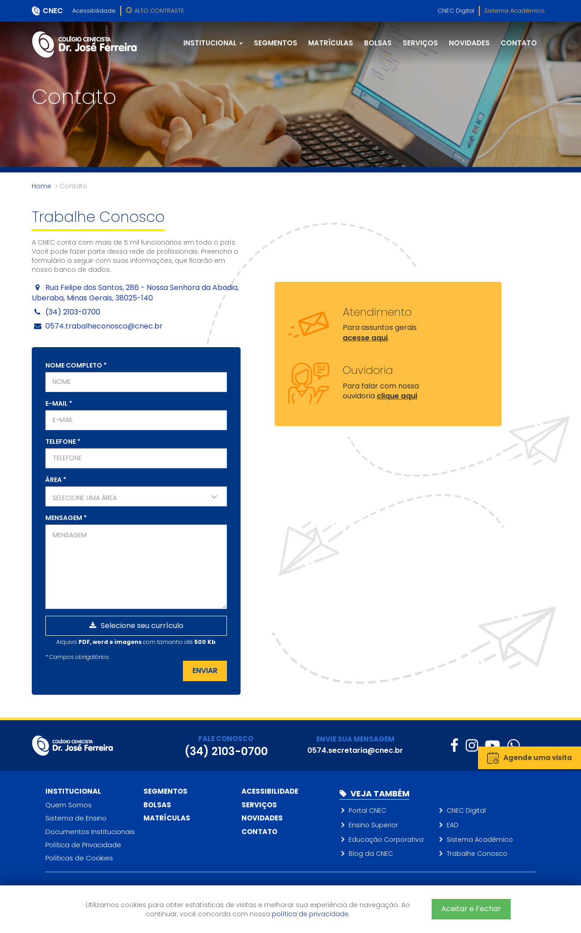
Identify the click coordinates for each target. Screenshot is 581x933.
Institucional (73, 791)
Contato (519, 43)
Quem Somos (68, 805)
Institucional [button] (213, 43)
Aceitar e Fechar (471, 909)
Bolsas (378, 43)
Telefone (62, 441)
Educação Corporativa (386, 839)
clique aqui (397, 396)
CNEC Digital (456, 10)
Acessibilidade (94, 10)
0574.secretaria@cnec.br (355, 750)
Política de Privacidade (83, 845)
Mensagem (66, 517)
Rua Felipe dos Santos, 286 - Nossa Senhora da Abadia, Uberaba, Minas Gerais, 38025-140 (135, 292)
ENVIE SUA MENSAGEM (355, 739)
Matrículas (330, 43)
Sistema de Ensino (76, 818)
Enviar (204, 670)
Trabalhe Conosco (477, 853)
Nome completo (76, 365)
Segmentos (275, 43)
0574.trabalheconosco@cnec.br (103, 326)
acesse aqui (365, 338)
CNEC (53, 10)
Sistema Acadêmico (514, 10)
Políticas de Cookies (79, 858)
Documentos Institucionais (90, 831)
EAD (452, 825)
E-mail (58, 403)
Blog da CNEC (371, 853)
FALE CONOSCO (225, 738)
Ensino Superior (373, 825)
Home (41, 186)
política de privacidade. (311, 913)
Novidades (469, 43)
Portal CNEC (367, 810)
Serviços (420, 43)
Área (55, 479)
